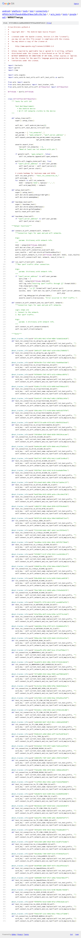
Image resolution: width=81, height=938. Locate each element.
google (72, 14)
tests (65, 14)
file (49, 23)
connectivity (42, 11)
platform (16, 11)
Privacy (20, 934)
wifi (4, 17)
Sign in (76, 4)
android (6, 11)
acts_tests (56, 14)
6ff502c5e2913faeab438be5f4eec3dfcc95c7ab (24, 14)
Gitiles (14, 934)
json (77, 934)
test (32, 11)
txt (71, 934)
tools (25, 11)
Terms (26, 934)
